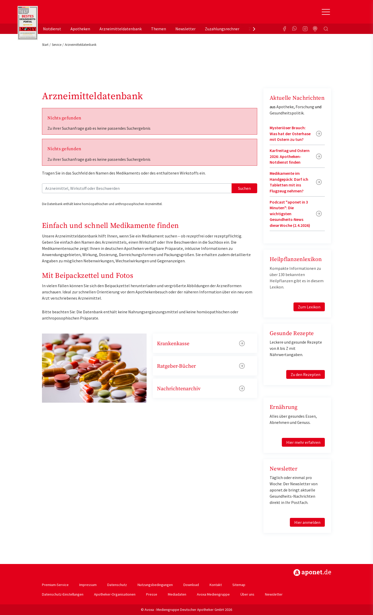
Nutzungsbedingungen (155, 584)
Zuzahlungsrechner (222, 28)
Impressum (88, 584)
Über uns (247, 594)
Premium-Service (55, 584)
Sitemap (238, 584)
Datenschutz (117, 584)
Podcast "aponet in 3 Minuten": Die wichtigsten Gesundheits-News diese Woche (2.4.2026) (290, 213)
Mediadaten (177, 594)
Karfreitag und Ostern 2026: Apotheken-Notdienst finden (290, 156)
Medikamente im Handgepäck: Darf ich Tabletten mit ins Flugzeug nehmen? (289, 182)
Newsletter (185, 28)
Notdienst (52, 28)
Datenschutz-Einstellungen (62, 594)
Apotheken (80, 28)
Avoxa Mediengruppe (213, 594)
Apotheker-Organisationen (114, 594)
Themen (158, 28)
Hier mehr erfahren (303, 442)
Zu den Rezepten (305, 374)
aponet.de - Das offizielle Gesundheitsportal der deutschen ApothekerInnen (76, 13)
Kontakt (216, 584)
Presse (151, 594)
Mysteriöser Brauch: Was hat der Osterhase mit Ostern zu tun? (290, 133)
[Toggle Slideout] (326, 12)
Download (191, 584)
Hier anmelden (307, 522)
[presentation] (254, 29)
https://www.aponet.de (312, 572)
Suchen (244, 188)
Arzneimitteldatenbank (120, 28)
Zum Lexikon (309, 306)
